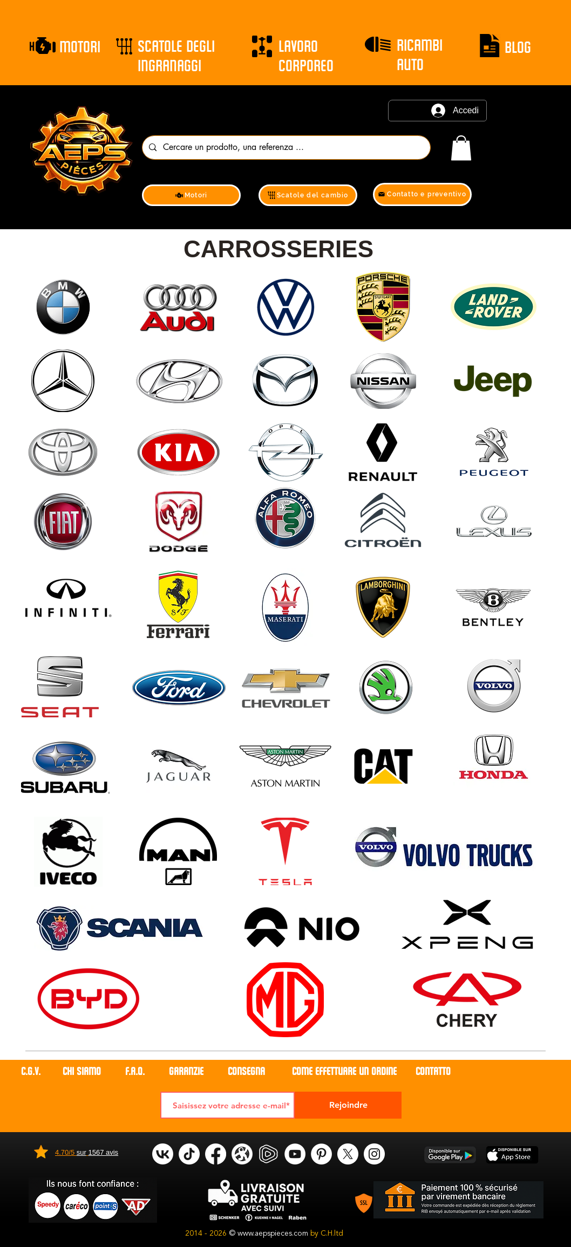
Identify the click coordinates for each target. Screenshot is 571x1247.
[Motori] (191, 195)
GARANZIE (186, 1071)
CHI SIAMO (83, 1071)
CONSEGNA (246, 1071)
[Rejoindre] (348, 1105)
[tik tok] (189, 1153)
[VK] (162, 1153)
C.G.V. (30, 1071)
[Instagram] (374, 1153)
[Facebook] (215, 1153)
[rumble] (268, 1153)
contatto (433, 1071)
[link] (461, 148)
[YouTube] (294, 1153)
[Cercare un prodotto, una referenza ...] (285, 147)
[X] (347, 1153)
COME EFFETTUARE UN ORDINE (344, 1071)
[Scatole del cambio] (308, 195)
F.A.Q (133, 1071)
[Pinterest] (321, 1153)
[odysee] (242, 1153)
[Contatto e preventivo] (422, 194)
